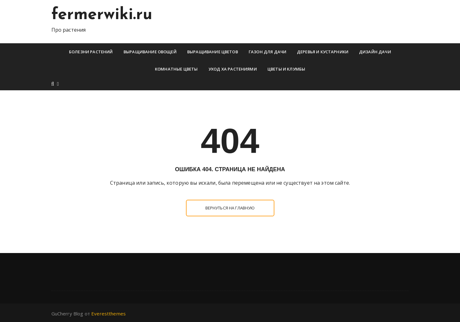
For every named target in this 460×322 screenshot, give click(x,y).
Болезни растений (91, 52)
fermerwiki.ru (101, 15)
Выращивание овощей (150, 52)
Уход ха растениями (233, 69)
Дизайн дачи (375, 52)
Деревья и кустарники (322, 52)
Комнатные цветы (176, 69)
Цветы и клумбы (286, 69)
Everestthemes (108, 313)
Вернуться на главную (230, 208)
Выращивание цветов (212, 52)
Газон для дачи (267, 52)
